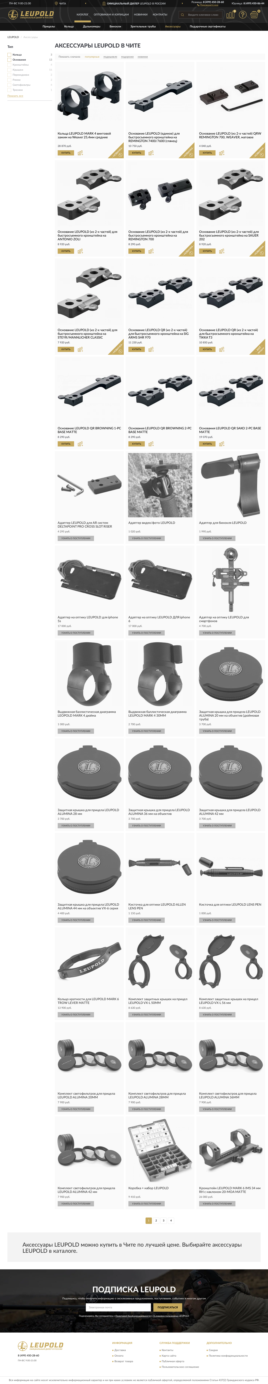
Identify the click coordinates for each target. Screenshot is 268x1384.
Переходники (21, 75)
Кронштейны (21, 65)
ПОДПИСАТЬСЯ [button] (168, 1307)
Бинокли (115, 26)
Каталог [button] (83, 14)
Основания (19, 60)
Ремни (16, 80)
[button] (207, 5)
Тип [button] (10, 47)
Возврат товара (123, 1361)
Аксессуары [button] (173, 26)
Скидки (213, 1350)
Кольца (69, 26)
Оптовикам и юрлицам (111, 14)
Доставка (120, 1350)
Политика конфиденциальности (228, 1356)
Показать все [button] (15, 96)
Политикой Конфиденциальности (133, 1316)
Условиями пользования (165, 1316)
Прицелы (49, 26)
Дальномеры (91, 26)
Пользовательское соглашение (180, 1367)
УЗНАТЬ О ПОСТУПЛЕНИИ (75, 538)
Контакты (160, 14)
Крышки (18, 70)
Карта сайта (169, 1356)
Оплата (118, 1356)
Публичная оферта (173, 1361)
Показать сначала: (70, 57)
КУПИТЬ (65, 153)
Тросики (18, 90)
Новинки (141, 14)
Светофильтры (21, 85)
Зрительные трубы (143, 26)
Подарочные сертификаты (208, 26)
